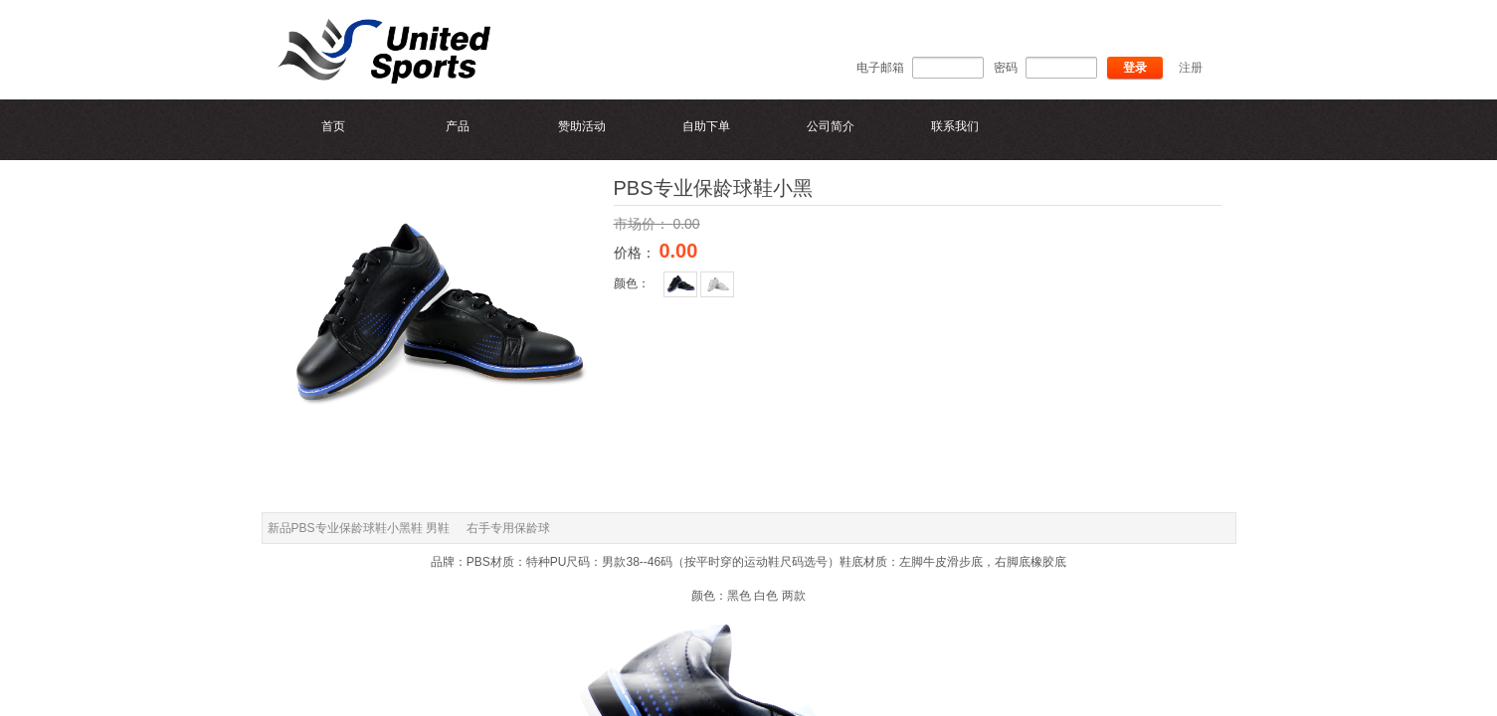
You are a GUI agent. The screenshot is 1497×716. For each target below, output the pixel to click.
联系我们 (955, 126)
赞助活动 (582, 126)
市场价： (643, 224)
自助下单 (706, 126)
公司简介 (830, 126)
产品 (457, 126)
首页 (333, 126)
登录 (1135, 68)
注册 (1191, 68)
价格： (636, 253)
